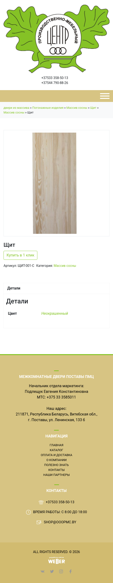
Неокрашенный (54, 313)
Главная (56, 445)
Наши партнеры (56, 475)
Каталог (56, 450)
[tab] (56, 288)
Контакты (56, 470)
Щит (93, 107)
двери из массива (16, 107)
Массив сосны (76, 107)
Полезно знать (56, 465)
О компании (56, 460)
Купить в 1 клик (20, 255)
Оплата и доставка (56, 455)
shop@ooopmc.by (60, 522)
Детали (13, 288)
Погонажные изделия (47, 107)
